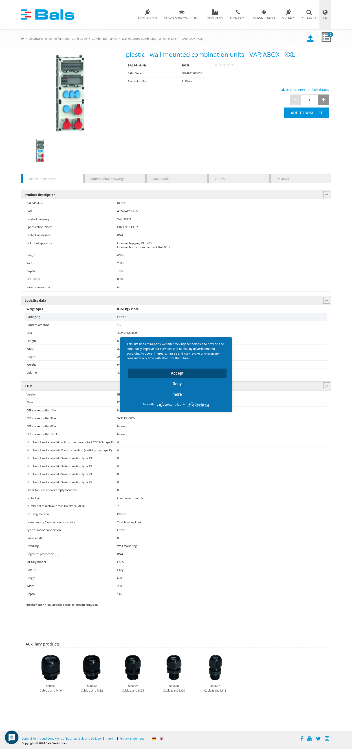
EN (325, 18)
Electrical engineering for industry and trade (58, 39)
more (177, 394)
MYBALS (288, 18)
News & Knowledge (182, 18)
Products (147, 18)
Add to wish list (307, 112)
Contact (238, 18)
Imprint (111, 738)
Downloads (264, 18)
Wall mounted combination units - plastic (149, 39)
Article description (43, 179)
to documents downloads (305, 89)
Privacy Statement (131, 738)
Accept (177, 373)
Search (309, 18)
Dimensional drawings (108, 179)
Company (215, 18)
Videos (220, 179)
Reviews (283, 179)
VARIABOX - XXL (192, 39)
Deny (177, 383)
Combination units (104, 39)
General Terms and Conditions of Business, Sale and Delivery (62, 738)
